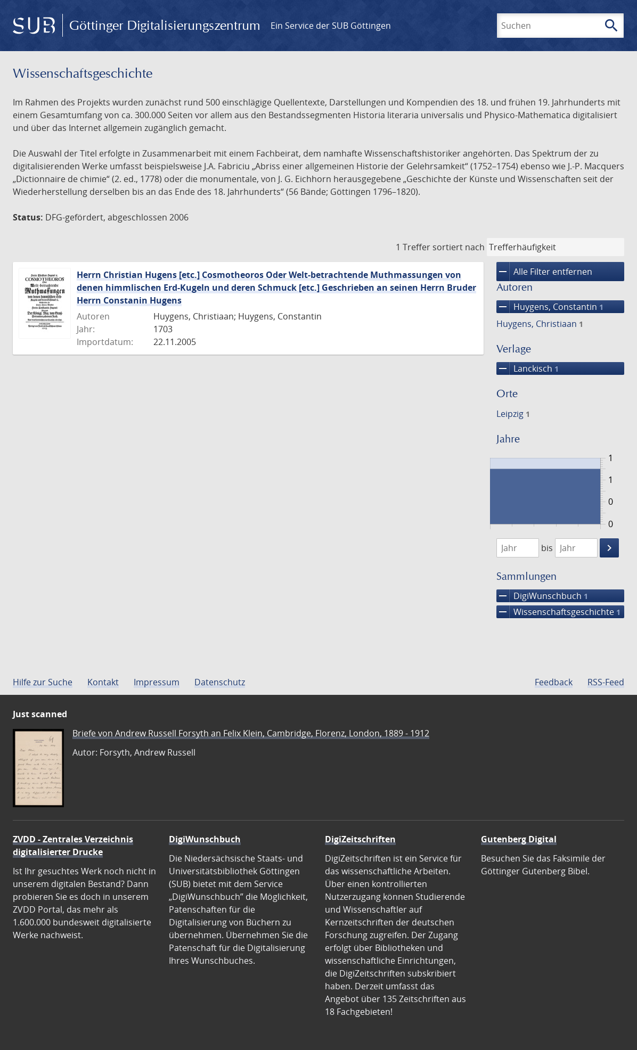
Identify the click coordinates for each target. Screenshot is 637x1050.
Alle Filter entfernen (544, 271)
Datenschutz (219, 682)
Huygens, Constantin (549, 306)
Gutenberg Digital (519, 839)
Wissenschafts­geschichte (558, 611)
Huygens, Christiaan (539, 324)
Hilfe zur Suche (42, 682)
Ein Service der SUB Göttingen (331, 25)
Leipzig (513, 414)
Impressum (156, 682)
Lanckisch (527, 368)
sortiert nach (458, 247)
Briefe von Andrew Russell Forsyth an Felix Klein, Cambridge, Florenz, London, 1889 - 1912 (250, 733)
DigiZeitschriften (360, 839)
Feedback (554, 682)
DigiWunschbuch (542, 595)
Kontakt (103, 682)
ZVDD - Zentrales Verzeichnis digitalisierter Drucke (73, 845)
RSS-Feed (605, 682)
